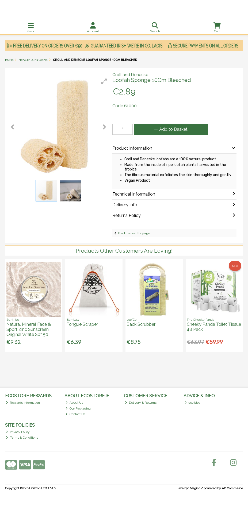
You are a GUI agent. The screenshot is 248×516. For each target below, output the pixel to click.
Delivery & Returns (141, 402)
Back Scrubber (141, 324)
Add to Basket (171, 129)
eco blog (193, 402)
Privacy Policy (18, 432)
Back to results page (134, 233)
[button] (104, 81)
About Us (74, 402)
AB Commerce (232, 488)
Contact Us (75, 414)
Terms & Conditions (22, 437)
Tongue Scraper (82, 324)
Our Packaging (78, 408)
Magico (195, 488)
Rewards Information (23, 402)
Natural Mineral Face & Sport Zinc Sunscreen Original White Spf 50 (28, 329)
